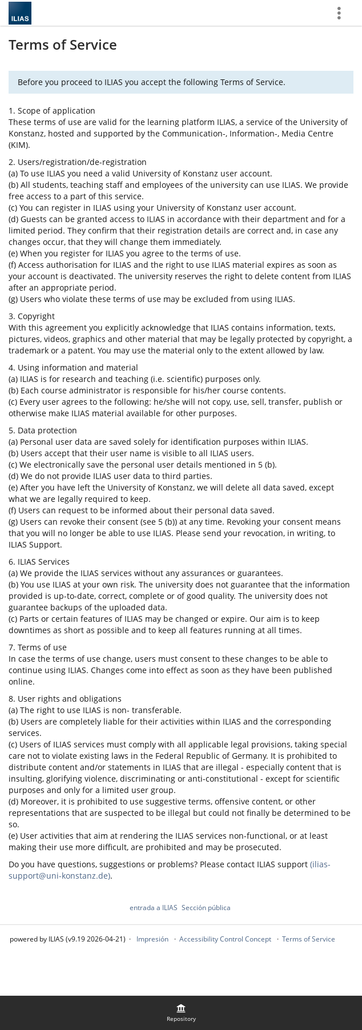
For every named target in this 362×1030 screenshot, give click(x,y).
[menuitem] (181, 1013)
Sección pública (206, 907)
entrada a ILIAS (154, 907)
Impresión (152, 939)
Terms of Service (308, 939)
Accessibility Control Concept (225, 939)
